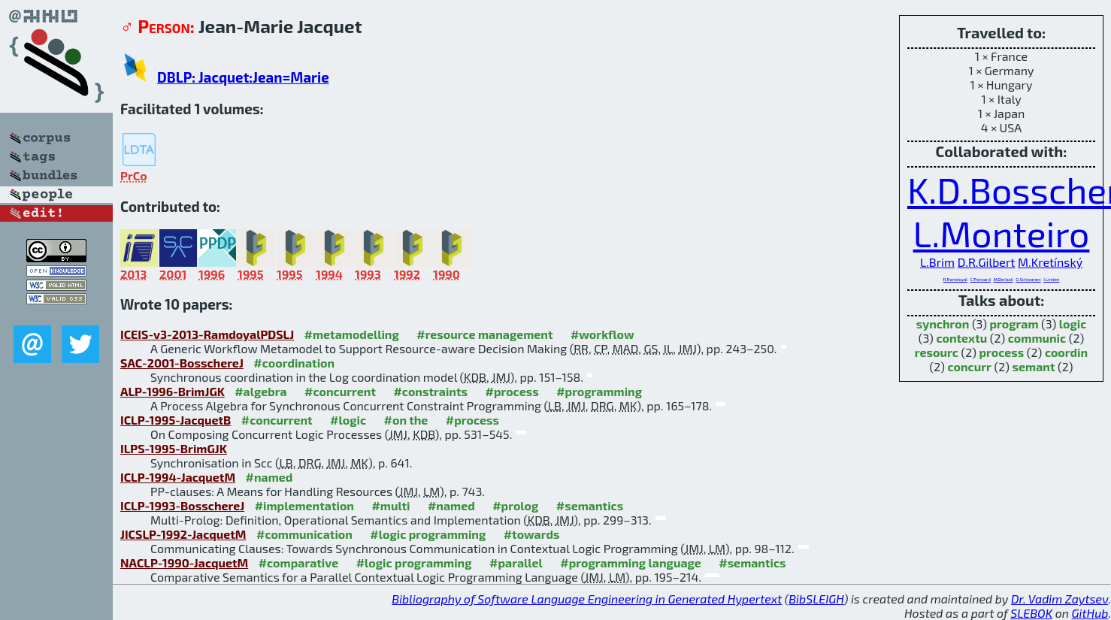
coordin (1066, 352)
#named (269, 477)
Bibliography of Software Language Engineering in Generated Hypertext (587, 598)
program (1014, 323)
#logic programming (428, 534)
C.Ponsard (980, 279)
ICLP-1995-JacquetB (175, 420)
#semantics (589, 505)
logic (1073, 323)
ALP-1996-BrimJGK (172, 391)
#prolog (515, 505)
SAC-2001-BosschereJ (182, 362)
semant (1034, 366)
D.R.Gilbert (987, 262)
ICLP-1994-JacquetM (177, 477)
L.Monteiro (1001, 233)
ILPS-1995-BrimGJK (173, 448)
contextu (961, 338)
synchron (943, 323)
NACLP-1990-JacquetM (184, 562)
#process (511, 391)
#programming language (630, 562)
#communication (304, 534)
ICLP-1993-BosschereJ (182, 505)
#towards (532, 534)
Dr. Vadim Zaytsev (1059, 598)
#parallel (516, 562)
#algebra (260, 391)
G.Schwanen (1028, 279)
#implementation (304, 505)
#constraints (430, 391)
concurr (969, 366)
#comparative (299, 562)
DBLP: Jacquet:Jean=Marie (243, 77)
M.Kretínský (1050, 262)
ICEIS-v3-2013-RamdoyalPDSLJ (207, 334)
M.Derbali (1003, 279)
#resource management (484, 334)
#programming (599, 391)
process (1001, 352)
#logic (348, 420)
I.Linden (1051, 279)
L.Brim (937, 262)
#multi (390, 505)
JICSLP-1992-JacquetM (183, 534)
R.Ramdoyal (955, 279)
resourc (936, 352)
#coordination (294, 362)
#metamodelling (351, 334)
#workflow (602, 334)
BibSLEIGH (816, 598)
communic (1037, 338)
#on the (406, 420)
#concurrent (340, 391)
